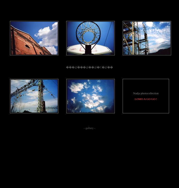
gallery (90, 128)
